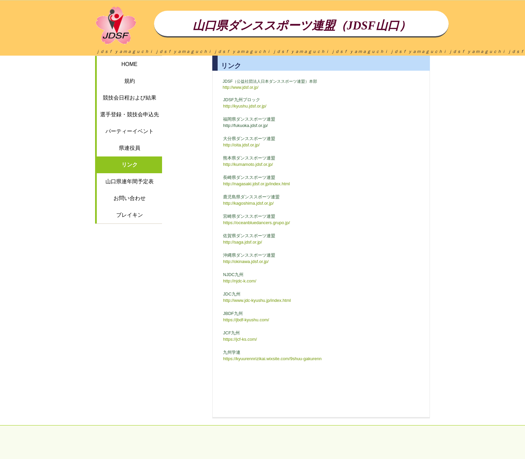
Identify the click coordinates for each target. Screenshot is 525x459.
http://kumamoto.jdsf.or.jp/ (248, 164)
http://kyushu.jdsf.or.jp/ (244, 106)
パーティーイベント (129, 131)
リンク (130, 165)
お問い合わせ (130, 198)
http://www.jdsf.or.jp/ (240, 87)
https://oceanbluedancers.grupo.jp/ (256, 222)
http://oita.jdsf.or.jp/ (241, 144)
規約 (129, 81)
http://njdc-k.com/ (239, 280)
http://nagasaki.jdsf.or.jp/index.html (256, 183)
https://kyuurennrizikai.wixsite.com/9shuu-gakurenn (272, 358)
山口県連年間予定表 (129, 181)
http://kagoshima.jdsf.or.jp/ (248, 203)
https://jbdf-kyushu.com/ (246, 319)
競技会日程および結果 (129, 98)
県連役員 (129, 148)
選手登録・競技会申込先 (129, 114)
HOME (130, 64)
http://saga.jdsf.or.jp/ (242, 242)
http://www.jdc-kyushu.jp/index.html (257, 300)
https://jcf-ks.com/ (240, 339)
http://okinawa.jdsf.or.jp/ (246, 261)
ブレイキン (129, 215)
